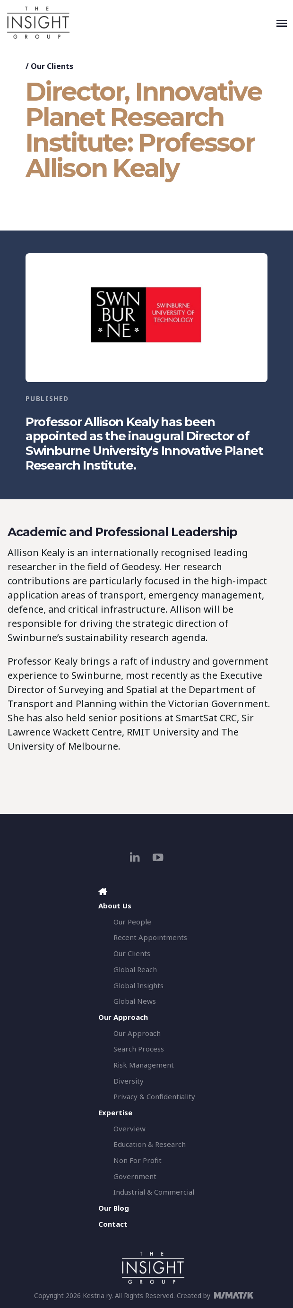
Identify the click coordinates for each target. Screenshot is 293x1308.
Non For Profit (137, 1160)
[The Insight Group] (139, 23)
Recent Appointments (150, 937)
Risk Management (143, 1064)
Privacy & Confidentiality (154, 1096)
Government (134, 1176)
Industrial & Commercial (153, 1192)
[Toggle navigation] (281, 22)
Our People (132, 921)
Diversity (128, 1081)
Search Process (138, 1048)
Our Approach (137, 1033)
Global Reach (135, 969)
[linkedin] (135, 857)
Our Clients (52, 66)
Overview (129, 1128)
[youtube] (158, 857)
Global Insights (138, 985)
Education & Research (149, 1144)
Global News (134, 1001)
